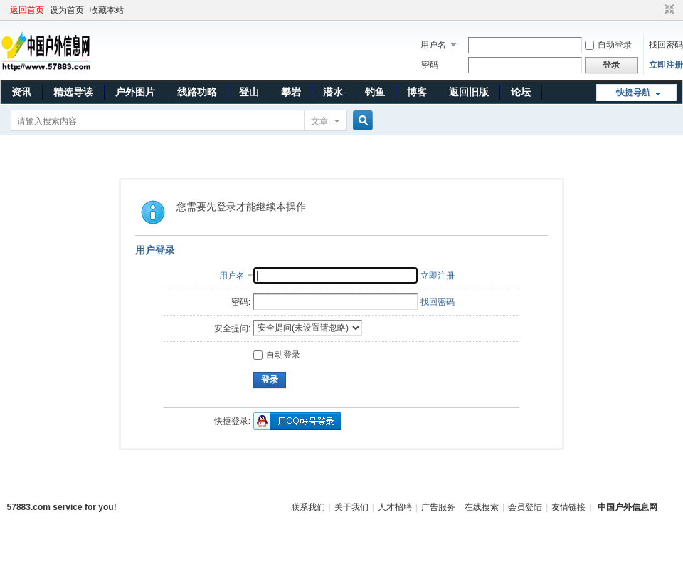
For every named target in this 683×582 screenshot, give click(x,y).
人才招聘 (395, 507)
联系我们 (308, 507)
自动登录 (608, 45)
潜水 (333, 92)
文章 (319, 121)
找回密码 (666, 45)
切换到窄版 (668, 10)
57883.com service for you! (62, 507)
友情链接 (568, 507)
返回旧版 (469, 92)
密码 (429, 65)
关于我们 (351, 507)
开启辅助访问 (656, 10)
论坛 (521, 92)
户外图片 (135, 92)
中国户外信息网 (627, 507)
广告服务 (438, 507)
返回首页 (27, 10)
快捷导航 (633, 93)
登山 (249, 92)
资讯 (21, 92)
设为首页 (67, 10)
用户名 (433, 45)
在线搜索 (482, 507)
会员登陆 (525, 507)
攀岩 (291, 92)
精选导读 (73, 92)
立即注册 (666, 65)
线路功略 (197, 92)
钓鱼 (375, 92)
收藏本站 (107, 10)
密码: (240, 302)
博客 (417, 92)
